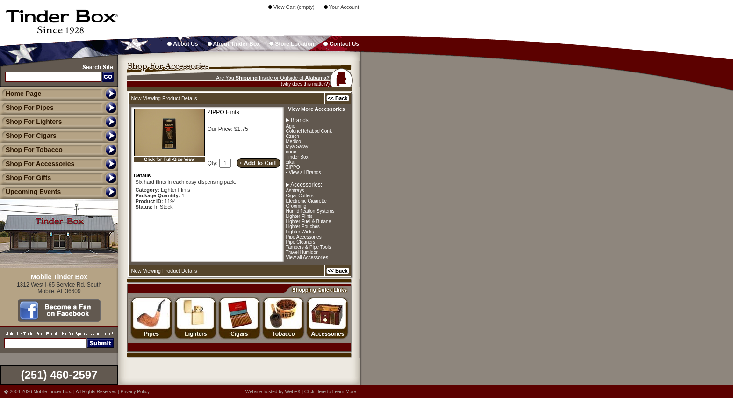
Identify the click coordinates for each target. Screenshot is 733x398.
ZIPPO (293, 167)
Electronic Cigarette (306, 200)
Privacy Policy (135, 391)
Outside (289, 77)
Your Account (341, 7)
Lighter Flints (299, 216)
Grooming (296, 206)
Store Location (291, 44)
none (291, 151)
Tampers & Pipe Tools (308, 247)
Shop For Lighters (31, 121)
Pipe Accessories (304, 236)
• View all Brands (303, 172)
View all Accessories (307, 257)
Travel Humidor (302, 252)
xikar (291, 162)
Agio (290, 126)
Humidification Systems (310, 211)
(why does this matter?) (305, 84)
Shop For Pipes (27, 107)
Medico (293, 141)
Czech (292, 136)
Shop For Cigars (28, 135)
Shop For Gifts (25, 177)
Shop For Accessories (37, 163)
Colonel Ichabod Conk (309, 131)
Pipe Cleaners (301, 242)
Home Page (23, 93)
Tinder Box (297, 156)
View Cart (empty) (291, 7)
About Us (182, 44)
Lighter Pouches (303, 226)
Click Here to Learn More (330, 391)
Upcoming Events (30, 191)
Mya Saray (297, 146)
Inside (266, 77)
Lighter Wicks (300, 231)
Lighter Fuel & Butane (308, 221)
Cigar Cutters (300, 195)
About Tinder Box (234, 44)
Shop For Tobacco (31, 149)
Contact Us (341, 44)
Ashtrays (295, 190)
